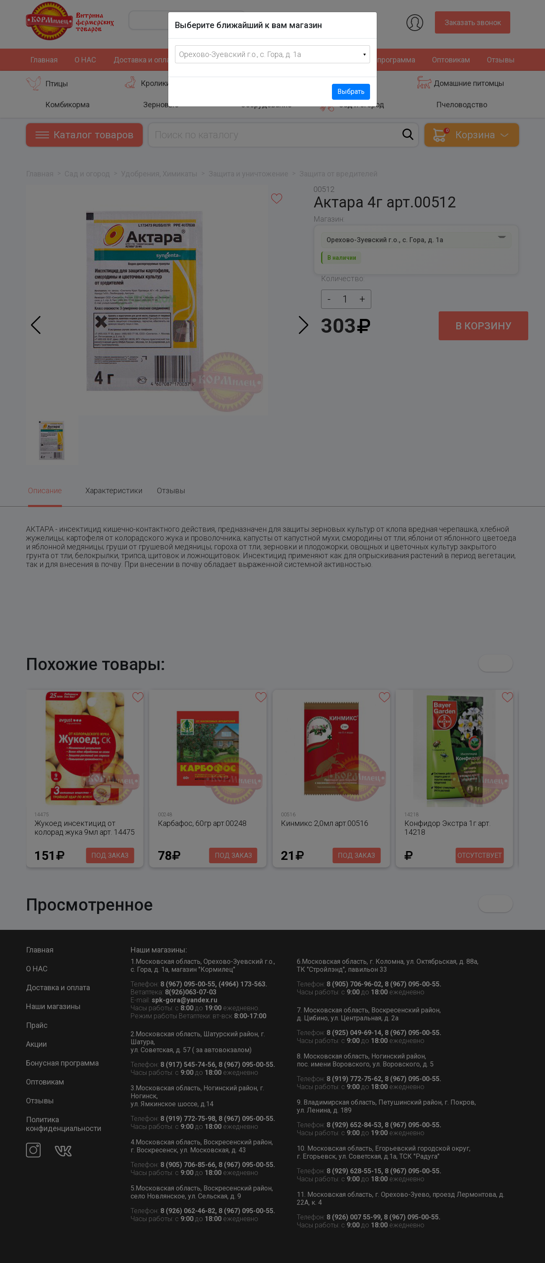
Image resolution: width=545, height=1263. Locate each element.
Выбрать (351, 92)
